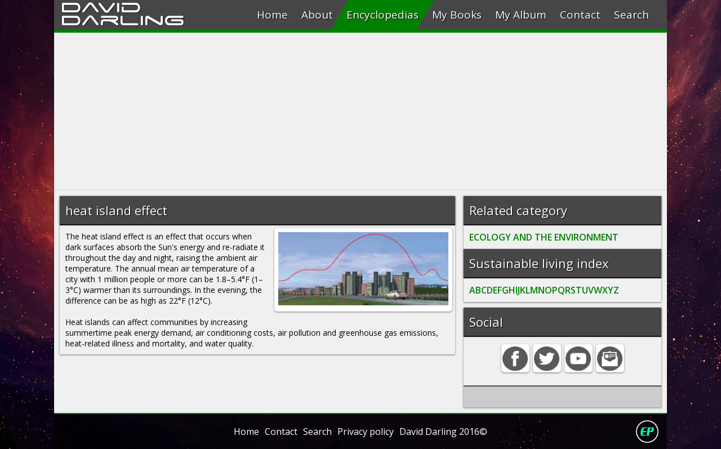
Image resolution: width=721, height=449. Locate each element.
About (317, 14)
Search (631, 14)
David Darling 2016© (443, 431)
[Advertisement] (360, 111)
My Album (520, 14)
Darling (123, 18)
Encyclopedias (382, 14)
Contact (580, 14)
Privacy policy (365, 431)
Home (272, 14)
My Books (457, 14)
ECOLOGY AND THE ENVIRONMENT (543, 237)
